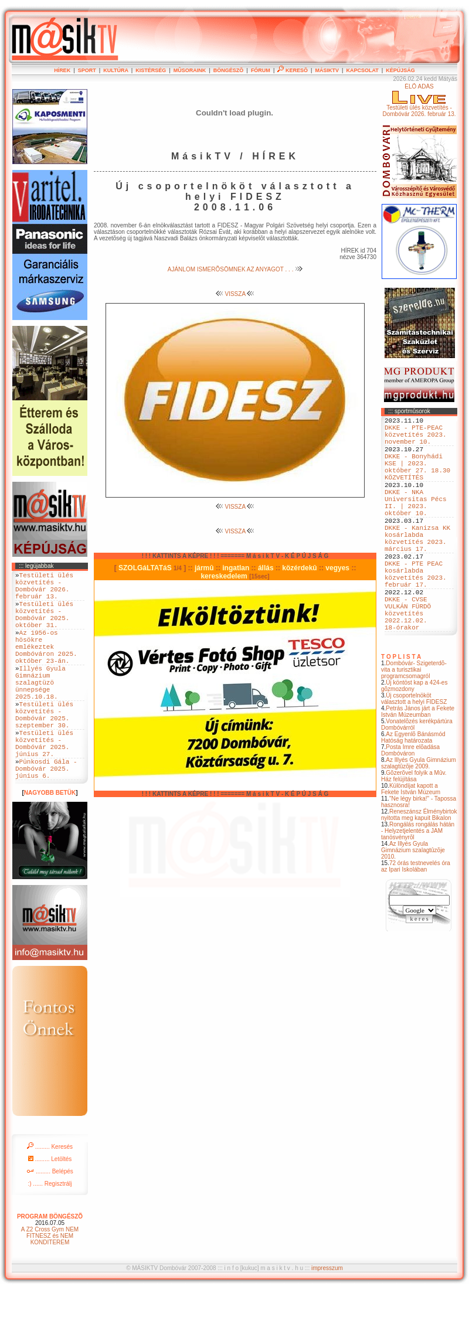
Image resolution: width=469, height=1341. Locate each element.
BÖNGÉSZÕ (228, 70)
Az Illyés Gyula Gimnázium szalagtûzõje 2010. (413, 903)
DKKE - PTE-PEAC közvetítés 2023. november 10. (416, 439)
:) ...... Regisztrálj (50, 1234)
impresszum (327, 1319)
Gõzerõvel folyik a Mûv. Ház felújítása (414, 828)
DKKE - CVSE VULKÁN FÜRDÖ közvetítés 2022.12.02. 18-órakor (408, 662)
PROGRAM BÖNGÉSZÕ (50, 1267)
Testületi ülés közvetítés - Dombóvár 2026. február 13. (44, 589)
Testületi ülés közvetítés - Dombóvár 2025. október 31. (44, 625)
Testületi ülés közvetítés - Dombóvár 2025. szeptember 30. (44, 750)
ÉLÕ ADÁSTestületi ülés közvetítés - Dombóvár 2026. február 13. (419, 100)
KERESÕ (292, 70)
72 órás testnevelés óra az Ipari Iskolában (415, 919)
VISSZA (235, 294)
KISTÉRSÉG (150, 70)
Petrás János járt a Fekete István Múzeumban (417, 764)
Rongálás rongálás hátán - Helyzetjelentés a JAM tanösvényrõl (417, 883)
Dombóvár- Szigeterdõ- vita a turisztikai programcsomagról (414, 722)
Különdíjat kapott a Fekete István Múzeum (410, 841)
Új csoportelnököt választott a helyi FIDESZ (414, 751)
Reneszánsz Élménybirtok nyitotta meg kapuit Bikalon (419, 867)
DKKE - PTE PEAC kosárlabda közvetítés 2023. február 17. (416, 613)
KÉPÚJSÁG (400, 70)
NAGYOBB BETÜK (50, 843)
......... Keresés (50, 1197)
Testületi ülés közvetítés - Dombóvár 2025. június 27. (44, 786)
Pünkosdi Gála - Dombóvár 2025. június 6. (46, 817)
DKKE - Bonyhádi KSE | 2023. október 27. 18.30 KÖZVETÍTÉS (417, 479)
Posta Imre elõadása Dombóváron (410, 803)
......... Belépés (49, 1222)
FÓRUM (260, 70)
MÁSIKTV (327, 70)
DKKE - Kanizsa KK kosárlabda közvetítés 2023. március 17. (417, 568)
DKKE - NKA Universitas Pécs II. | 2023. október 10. (416, 524)
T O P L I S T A (401, 709)
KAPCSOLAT (362, 70)
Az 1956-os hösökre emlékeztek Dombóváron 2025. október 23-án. (46, 665)
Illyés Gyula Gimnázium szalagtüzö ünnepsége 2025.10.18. (40, 710)
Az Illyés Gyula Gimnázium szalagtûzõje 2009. (418, 815)
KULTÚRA (115, 70)
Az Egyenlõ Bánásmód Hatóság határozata (413, 790)
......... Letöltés (50, 1210)
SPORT (87, 70)
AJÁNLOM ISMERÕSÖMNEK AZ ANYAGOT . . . (235, 269)
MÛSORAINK (190, 70)
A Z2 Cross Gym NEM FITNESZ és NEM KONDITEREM (50, 1286)
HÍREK (62, 70)
